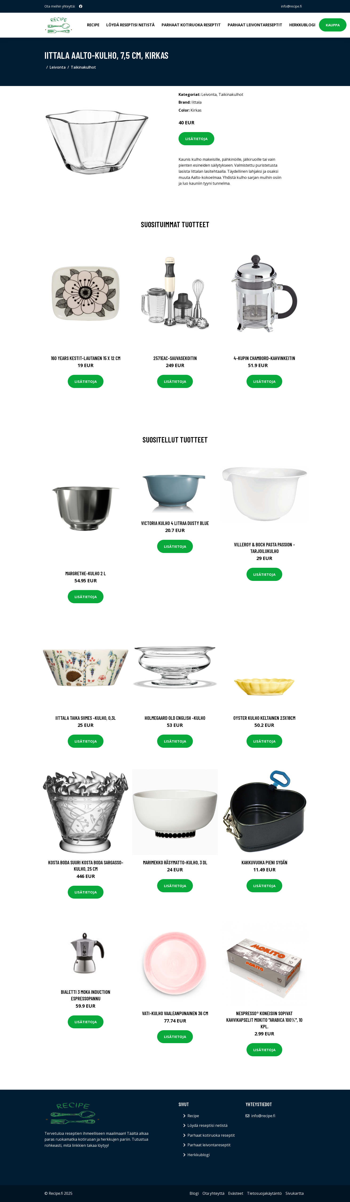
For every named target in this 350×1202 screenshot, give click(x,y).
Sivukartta (295, 1193)
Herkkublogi (302, 24)
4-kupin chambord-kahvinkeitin (264, 358)
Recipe (93, 24)
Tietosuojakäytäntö (264, 1193)
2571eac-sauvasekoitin (175, 358)
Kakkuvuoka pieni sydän (264, 862)
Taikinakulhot (83, 67)
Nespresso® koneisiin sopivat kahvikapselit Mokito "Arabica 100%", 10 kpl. (264, 1019)
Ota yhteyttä (213, 1193)
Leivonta (58, 67)
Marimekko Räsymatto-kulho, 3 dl (175, 862)
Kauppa (333, 25)
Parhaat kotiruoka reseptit (191, 24)
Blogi (194, 1193)
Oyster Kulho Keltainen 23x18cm (264, 718)
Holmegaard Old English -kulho (175, 718)
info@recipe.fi (291, 6)
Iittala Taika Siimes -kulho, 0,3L (86, 718)
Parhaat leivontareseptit (255, 24)
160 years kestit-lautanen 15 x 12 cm (85, 358)
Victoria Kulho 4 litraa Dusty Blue (175, 523)
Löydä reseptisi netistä (130, 24)
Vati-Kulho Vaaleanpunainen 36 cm (175, 1013)
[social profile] (80, 6)
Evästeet (235, 1193)
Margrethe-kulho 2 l (85, 573)
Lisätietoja (196, 138)
